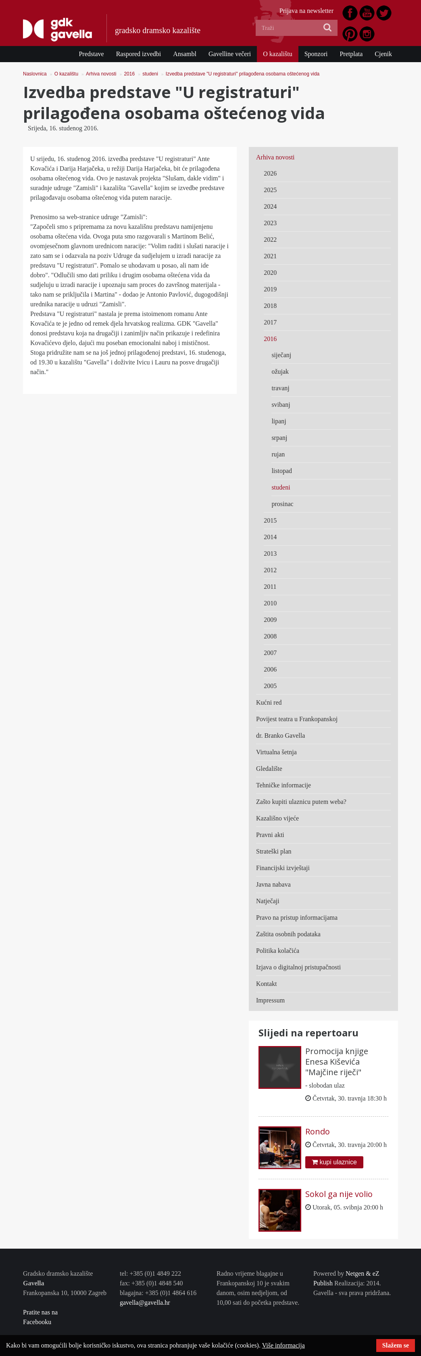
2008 (270, 636)
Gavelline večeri (229, 53)
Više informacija (283, 1345)
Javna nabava (273, 884)
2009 (270, 619)
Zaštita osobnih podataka (288, 934)
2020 (270, 272)
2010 (270, 603)
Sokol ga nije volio (339, 1194)
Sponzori (316, 53)
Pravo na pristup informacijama (297, 917)
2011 (270, 586)
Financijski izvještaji (283, 867)
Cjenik (383, 53)
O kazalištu (277, 53)
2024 (270, 206)
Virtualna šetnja (276, 752)
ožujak (280, 371)
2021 (270, 256)
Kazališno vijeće (277, 818)
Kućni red (269, 702)
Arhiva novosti (101, 74)
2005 (270, 685)
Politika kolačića (277, 950)
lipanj (278, 421)
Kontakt (266, 983)
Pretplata (351, 53)
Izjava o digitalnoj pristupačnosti (298, 967)
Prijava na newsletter (306, 10)
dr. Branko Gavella (280, 735)
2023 (270, 223)
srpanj (279, 437)
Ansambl (184, 53)
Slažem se (395, 1345)
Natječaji (267, 901)
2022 (270, 239)
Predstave (91, 53)
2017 (270, 322)
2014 (270, 537)
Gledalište (269, 768)
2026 (270, 173)
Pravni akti (270, 834)
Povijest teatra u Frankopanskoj (297, 719)
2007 (270, 652)
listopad (281, 470)
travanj (280, 388)
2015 (270, 520)
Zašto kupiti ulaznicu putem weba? (301, 801)
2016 (129, 74)
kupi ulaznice (334, 1162)
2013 (270, 553)
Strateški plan (274, 851)
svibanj (280, 404)
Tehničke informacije (283, 785)
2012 (270, 570)
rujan (278, 454)
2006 (270, 669)
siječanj (281, 355)
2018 (270, 305)
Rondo (317, 1131)
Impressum (270, 1000)
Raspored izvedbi (138, 53)
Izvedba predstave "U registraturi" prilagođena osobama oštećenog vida (242, 74)
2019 (270, 289)
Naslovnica (35, 74)
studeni (150, 74)
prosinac (282, 503)
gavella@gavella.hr (145, 1302)
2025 (270, 189)
